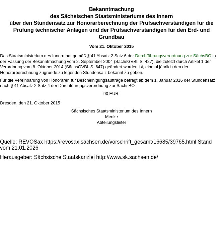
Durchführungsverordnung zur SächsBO (173, 55)
